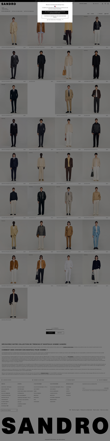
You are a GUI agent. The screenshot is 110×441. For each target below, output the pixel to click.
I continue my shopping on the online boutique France (55, 17)
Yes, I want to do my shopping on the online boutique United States (55, 12)
